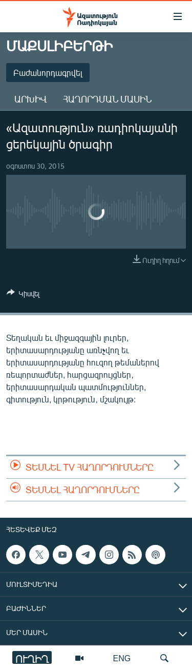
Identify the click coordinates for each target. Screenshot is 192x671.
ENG (122, 658)
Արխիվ (30, 99)
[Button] (23, 295)
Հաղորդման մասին (107, 99)
